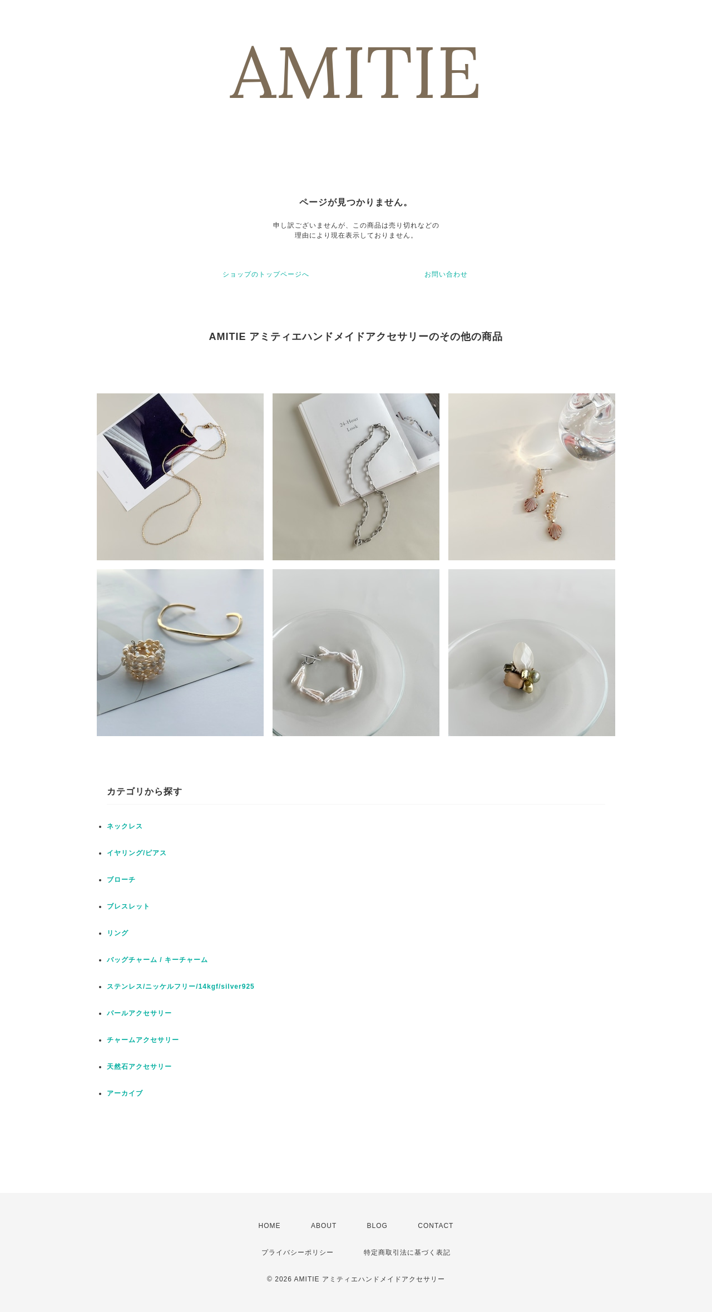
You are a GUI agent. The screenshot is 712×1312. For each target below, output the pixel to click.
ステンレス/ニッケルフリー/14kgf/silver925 (181, 986)
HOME (270, 1226)
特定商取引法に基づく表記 (407, 1252)
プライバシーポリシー (297, 1252)
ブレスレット (128, 906)
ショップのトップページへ (265, 274)
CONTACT (435, 1226)
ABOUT (324, 1226)
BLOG (377, 1226)
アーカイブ (125, 1093)
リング (117, 933)
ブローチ (121, 880)
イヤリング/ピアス (137, 853)
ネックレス (125, 826)
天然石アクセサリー (139, 1067)
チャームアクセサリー (143, 1040)
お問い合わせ (446, 274)
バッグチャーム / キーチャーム (157, 960)
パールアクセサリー (139, 1013)
